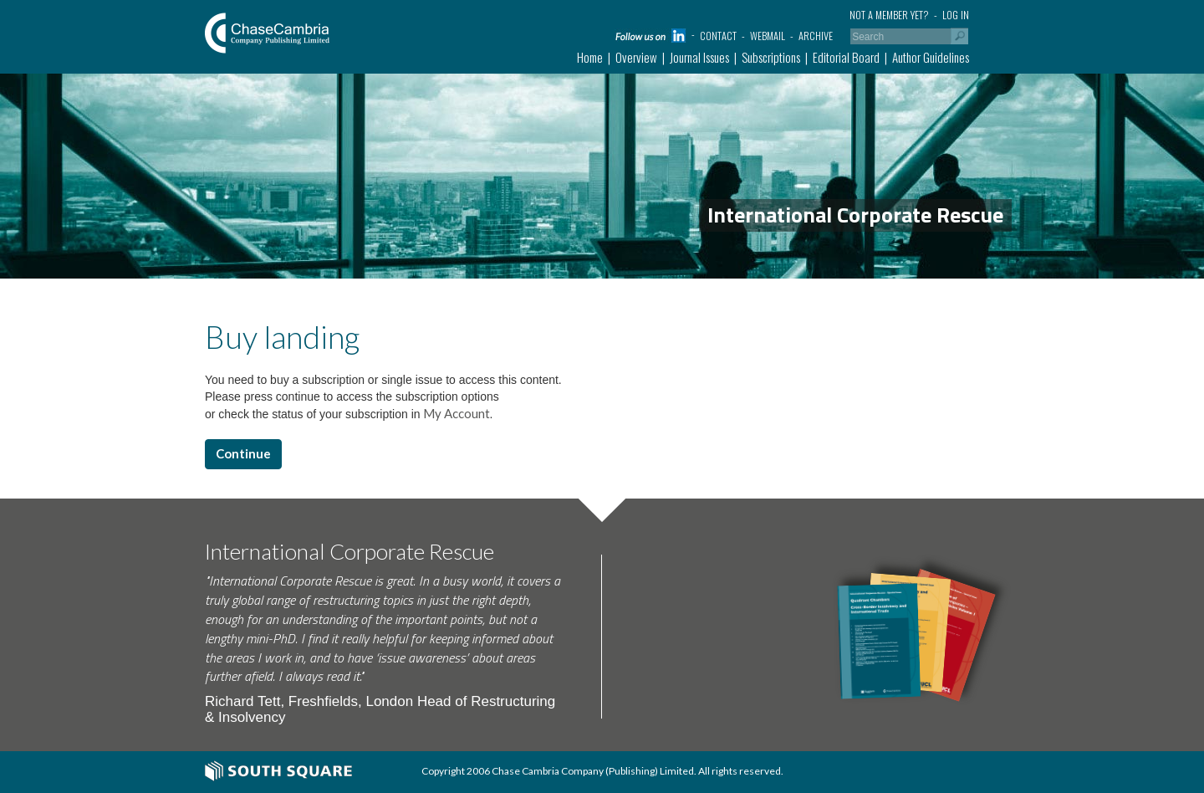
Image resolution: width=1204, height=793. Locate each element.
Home (590, 57)
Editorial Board (846, 57)
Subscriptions (771, 57)
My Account (455, 413)
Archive (815, 35)
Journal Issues (699, 57)
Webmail (767, 35)
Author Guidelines (930, 57)
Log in (955, 15)
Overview (636, 57)
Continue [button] (243, 453)
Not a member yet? (889, 15)
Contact (718, 35)
